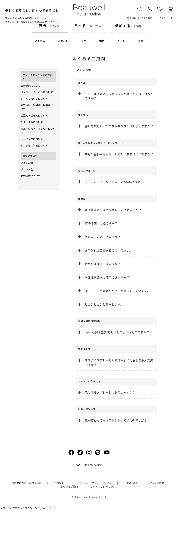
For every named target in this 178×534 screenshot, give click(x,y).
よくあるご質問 (69, 486)
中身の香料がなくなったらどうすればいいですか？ (119, 154)
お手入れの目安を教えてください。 (108, 250)
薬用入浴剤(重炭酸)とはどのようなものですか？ (117, 332)
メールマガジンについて (34, 98)
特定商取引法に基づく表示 (27, 483)
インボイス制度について (34, 145)
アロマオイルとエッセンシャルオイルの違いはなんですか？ (119, 96)
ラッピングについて (32, 139)
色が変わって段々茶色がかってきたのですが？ (116, 420)
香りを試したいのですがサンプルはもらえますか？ (119, 126)
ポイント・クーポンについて (37, 92)
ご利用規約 (130, 483)
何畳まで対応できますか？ (103, 237)
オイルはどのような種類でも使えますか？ (113, 210)
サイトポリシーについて (104, 486)
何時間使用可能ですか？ (101, 223)
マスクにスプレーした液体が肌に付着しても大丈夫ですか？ (119, 362)
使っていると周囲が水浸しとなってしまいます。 (117, 291)
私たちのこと (148, 17)
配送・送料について (32, 122)
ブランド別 (27, 169)
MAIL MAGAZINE (89, 465)
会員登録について (31, 85)
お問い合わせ (156, 483)
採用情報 (131, 17)
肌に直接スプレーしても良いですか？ (110, 392)
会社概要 (59, 483)
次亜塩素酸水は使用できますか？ (107, 277)
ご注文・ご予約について (34, 115)
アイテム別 (27, 163)
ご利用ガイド (166, 17)
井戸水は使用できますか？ (103, 264)
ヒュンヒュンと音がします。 (104, 304)
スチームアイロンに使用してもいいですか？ (114, 182)
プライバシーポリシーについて (94, 483)
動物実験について (31, 176)
